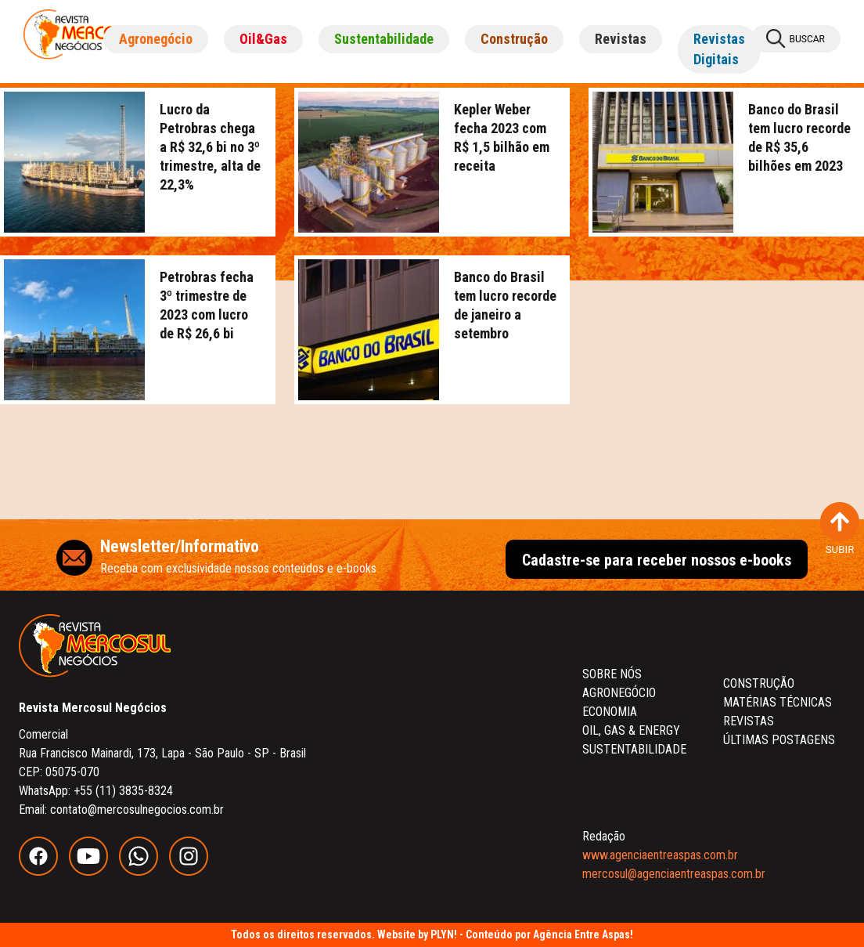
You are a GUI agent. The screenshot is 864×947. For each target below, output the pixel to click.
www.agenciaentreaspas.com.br (660, 855)
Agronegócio (156, 39)
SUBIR (839, 528)
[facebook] (44, 871)
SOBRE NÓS (612, 674)
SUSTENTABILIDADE (634, 749)
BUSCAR (795, 39)
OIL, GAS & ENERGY (631, 730)
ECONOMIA (609, 711)
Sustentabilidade (384, 39)
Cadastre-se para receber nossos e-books (656, 560)
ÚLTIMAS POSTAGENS (779, 739)
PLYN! (443, 934)
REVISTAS (748, 721)
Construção (514, 39)
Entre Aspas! (603, 934)
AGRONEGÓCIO (619, 692)
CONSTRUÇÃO (758, 683)
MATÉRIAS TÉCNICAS (777, 702)
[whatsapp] (144, 871)
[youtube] (94, 871)
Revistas (620, 39)
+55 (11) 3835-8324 (123, 790)
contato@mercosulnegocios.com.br (137, 809)
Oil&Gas (263, 39)
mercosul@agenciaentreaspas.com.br (673, 873)
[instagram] (192, 871)
